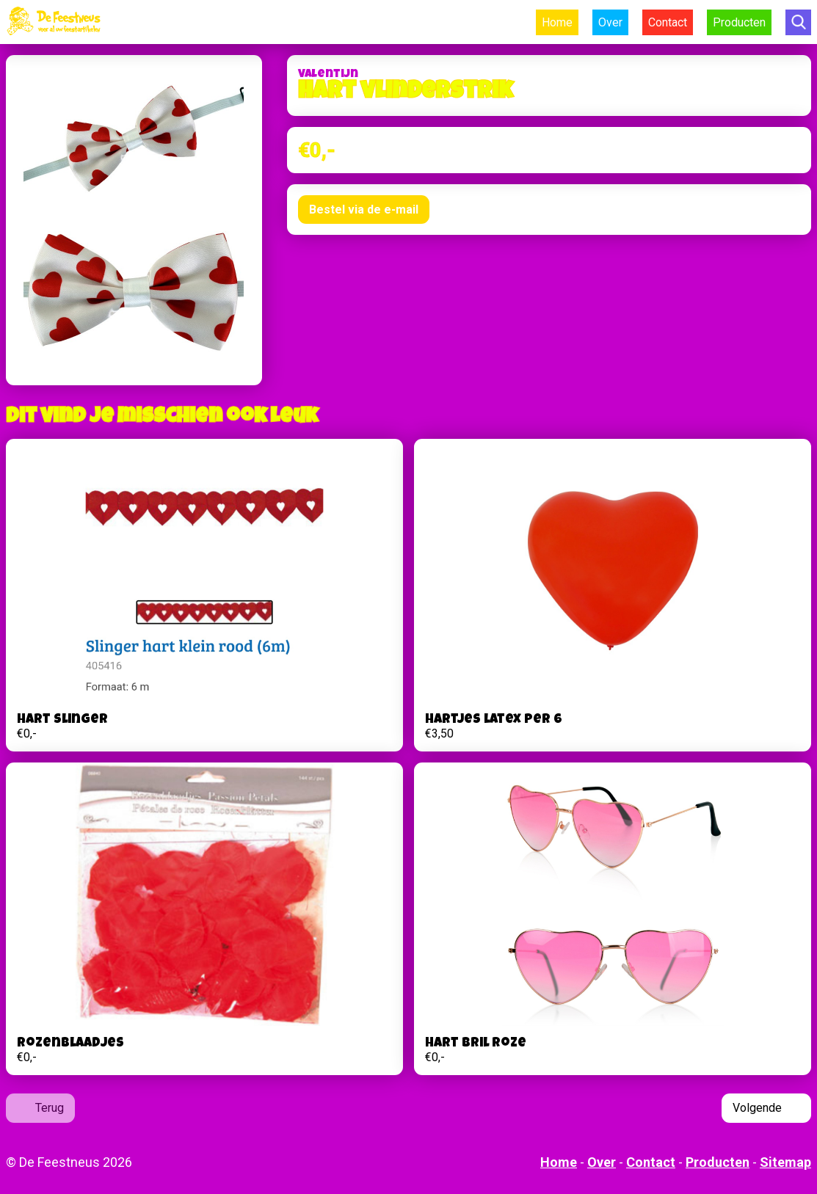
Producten (739, 22)
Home (557, 22)
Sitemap (785, 1162)
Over (610, 22)
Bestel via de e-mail (363, 209)
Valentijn (328, 75)
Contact (667, 22)
